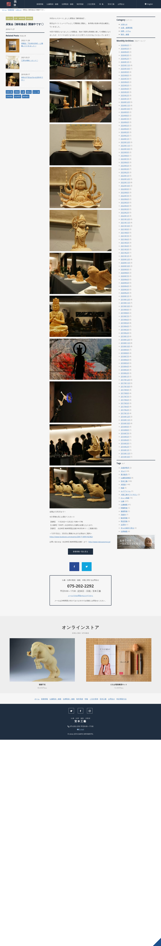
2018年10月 (125, 346)
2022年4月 (125, 206)
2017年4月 (125, 406)
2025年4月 (125, 89)
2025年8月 (125, 75)
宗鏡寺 (123, 514)
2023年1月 (125, 176)
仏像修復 (124, 504)
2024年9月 (125, 112)
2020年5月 (125, 283)
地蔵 (122, 488)
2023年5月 (125, 166)
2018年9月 (125, 350)
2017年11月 (125, 383)
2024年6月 (125, 122)
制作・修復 (125, 34)
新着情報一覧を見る (80, 551)
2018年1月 (125, 376)
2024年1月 (125, 139)
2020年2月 (125, 293)
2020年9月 (125, 269)
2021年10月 (125, 226)
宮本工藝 (111, 4)
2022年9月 (125, 189)
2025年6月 (125, 82)
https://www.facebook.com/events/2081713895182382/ (71, 537)
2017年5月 (125, 403)
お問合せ (121, 4)
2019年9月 (125, 309)
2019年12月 (125, 299)
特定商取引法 (121, 699)
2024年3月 (125, 132)
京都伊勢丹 (125, 468)
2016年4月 (125, 440)
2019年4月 (125, 326)
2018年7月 (125, 356)
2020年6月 (125, 279)
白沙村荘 (17, 96)
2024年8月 (125, 115)
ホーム (4, 10)
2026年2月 (125, 59)
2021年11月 (125, 222)
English (149, 3)
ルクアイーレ (126, 491)
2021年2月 (125, 253)
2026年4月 (125, 52)
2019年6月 (125, 319)
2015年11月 (125, 453)
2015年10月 (125, 457)
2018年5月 (125, 363)
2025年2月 (125, 95)
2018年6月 (125, 360)
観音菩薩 (124, 518)
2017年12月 (125, 380)
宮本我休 (9, 96)
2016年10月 (125, 423)
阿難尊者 (124, 508)
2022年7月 (125, 196)
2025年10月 (125, 69)
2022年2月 (125, 212)
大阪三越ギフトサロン (129, 494)
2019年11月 (125, 303)
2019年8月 (125, 313)
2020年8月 (125, 273)
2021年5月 (125, 243)
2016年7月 (125, 433)
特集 (101, 4)
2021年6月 (125, 239)
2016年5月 (125, 437)
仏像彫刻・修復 (52, 4)
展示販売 (124, 474)
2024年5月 (125, 125)
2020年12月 (125, 259)
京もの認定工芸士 (127, 528)
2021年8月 (125, 232)
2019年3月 (125, 330)
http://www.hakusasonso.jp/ (99, 542)
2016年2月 (125, 447)
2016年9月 (125, 427)
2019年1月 (125, 336)
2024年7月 (125, 119)
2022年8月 (125, 192)
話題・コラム (126, 31)
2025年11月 (125, 65)
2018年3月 (125, 370)
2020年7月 (125, 276)
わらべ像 (36, 92)
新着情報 (40, 4)
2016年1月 (125, 450)
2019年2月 (125, 333)
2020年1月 (125, 296)
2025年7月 (125, 79)
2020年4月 (125, 286)
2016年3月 (125, 443)
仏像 (22, 92)
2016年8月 (125, 430)
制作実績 (80, 4)
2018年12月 (125, 340)
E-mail (80, 729)
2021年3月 (125, 249)
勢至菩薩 (124, 521)
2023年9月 (125, 152)
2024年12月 (125, 102)
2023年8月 (125, 156)
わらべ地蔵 (125, 498)
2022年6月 (125, 199)
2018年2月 (125, 373)
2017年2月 (125, 410)
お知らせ (19, 10)
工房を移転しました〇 (29, 60)
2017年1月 (125, 413)
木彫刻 (17, 92)
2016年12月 (125, 416)
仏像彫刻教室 (126, 478)
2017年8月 (125, 393)
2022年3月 (125, 209)
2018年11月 (125, 343)
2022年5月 (125, 202)
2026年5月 (125, 48)
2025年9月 (125, 72)
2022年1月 (125, 216)
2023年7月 (125, 159)
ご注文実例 (91, 4)
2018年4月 (125, 366)
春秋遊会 (26, 96)
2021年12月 (125, 219)
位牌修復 (124, 531)
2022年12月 (125, 179)
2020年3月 (125, 289)
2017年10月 (125, 386)
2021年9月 (125, 229)
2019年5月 (125, 323)
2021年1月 (125, 256)
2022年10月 (125, 186)
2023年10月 (125, 149)
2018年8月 (125, 353)
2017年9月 (125, 390)
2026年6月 (125, 45)
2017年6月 (125, 400)
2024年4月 (125, 129)
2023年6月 (125, 162)
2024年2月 (125, 135)
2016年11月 (125, 420)
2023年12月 (125, 142)
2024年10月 (125, 109)
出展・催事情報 (19, 18)
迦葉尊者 (124, 511)
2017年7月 (125, 396)
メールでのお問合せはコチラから (80, 595)
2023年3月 (125, 169)
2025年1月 (125, 99)
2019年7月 (125, 316)
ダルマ (123, 471)
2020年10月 (125, 266)
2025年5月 (125, 85)
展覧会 (29, 92)
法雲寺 (123, 524)
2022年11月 (125, 182)
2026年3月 (125, 55)
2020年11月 (125, 263)
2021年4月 (125, 246)
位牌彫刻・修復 (67, 4)
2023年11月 (125, 145)
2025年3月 (125, 92)
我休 (15, 4)
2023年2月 (125, 172)
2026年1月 (125, 62)
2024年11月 (125, 105)
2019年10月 (125, 306)
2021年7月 (125, 236)
